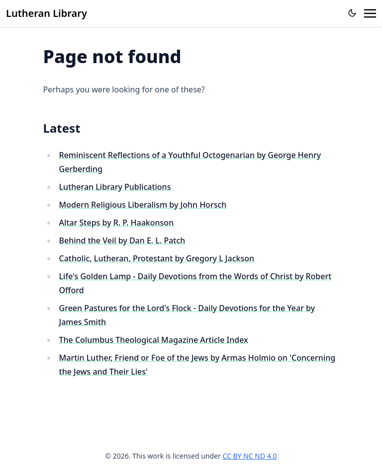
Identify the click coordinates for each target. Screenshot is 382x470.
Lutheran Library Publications (115, 186)
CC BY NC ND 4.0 (249, 456)
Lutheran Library (46, 13)
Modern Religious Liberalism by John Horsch (143, 204)
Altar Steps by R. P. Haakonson (116, 222)
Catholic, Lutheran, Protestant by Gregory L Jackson (156, 258)
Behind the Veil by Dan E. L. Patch (122, 240)
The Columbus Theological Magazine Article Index (153, 339)
